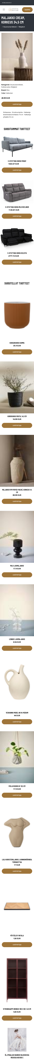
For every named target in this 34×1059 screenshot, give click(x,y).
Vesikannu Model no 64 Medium (17, 712)
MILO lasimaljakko (17, 566)
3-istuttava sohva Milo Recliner (17, 207)
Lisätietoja (17, 104)
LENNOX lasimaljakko (17, 639)
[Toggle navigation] (3, 9)
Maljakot (22, 27)
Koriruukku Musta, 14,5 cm (17, 416)
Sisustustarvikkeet (10, 27)
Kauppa (27, 10)
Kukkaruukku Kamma (17, 343)
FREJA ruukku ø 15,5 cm (17, 786)
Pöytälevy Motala (17, 935)
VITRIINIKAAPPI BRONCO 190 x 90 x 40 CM (17, 1009)
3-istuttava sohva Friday (17, 161)
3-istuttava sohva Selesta (17, 253)
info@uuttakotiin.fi (6, 2)
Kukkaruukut (5, 87)
